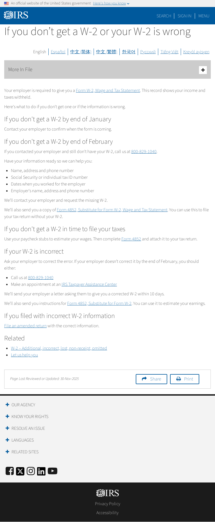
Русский (148, 52)
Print (188, 379)
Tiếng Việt (169, 52)
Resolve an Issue (28, 428)
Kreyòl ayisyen (196, 52)
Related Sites (25, 452)
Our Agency (23, 405)
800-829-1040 (144, 152)
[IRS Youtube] (52, 471)
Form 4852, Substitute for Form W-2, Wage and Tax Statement (112, 210)
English (39, 52)
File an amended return (25, 326)
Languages (23, 440)
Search (164, 16)
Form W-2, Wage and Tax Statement (108, 90)
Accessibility (107, 513)
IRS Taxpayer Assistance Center (89, 284)
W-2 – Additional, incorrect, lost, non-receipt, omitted (59, 348)
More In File (107, 70)
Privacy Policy (107, 504)
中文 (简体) (80, 52)
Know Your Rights (30, 417)
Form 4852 (131, 239)
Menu (203, 16)
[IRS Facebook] (10, 471)
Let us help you (24, 355)
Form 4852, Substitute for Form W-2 (99, 303)
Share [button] (155, 379)
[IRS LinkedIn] (41, 473)
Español (58, 52)
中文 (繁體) (106, 52)
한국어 (128, 52)
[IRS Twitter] (20, 473)
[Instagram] (31, 471)
